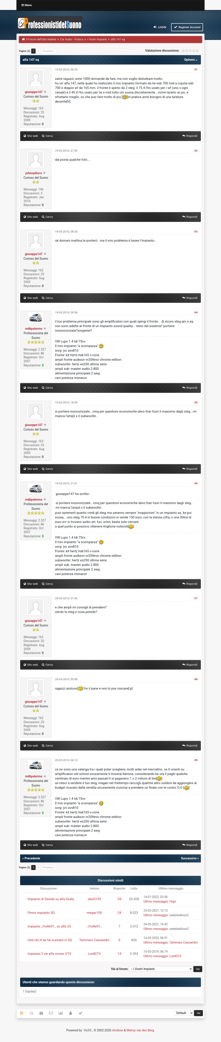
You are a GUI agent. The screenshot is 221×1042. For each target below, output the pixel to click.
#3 (196, 231)
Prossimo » (49, 51)
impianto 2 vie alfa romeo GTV (49, 954)
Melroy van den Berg (140, 1030)
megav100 (94, 913)
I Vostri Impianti (97, 39)
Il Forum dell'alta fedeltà (41, 39)
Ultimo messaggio (155, 901)
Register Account (187, 27)
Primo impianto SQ (41, 913)
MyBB (88, 1030)
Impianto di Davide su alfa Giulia (51, 899)
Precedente (32, 858)
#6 (196, 483)
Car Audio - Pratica (71, 39)
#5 (196, 402)
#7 (196, 598)
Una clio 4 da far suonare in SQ (50, 940)
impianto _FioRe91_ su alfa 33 (49, 926)
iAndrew (117, 1030)
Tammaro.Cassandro (94, 940)
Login (159, 27)
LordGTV (94, 954)
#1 (196, 69)
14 (119, 954)
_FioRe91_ (94, 926)
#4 (196, 312)
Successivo (188, 858)
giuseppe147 (34, 92)
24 (119, 913)
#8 (196, 679)
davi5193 (94, 899)
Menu (26, 5)
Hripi (172, 901)
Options (191, 59)
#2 (196, 150)
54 (119, 899)
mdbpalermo (33, 328)
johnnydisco (33, 173)
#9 (196, 760)
